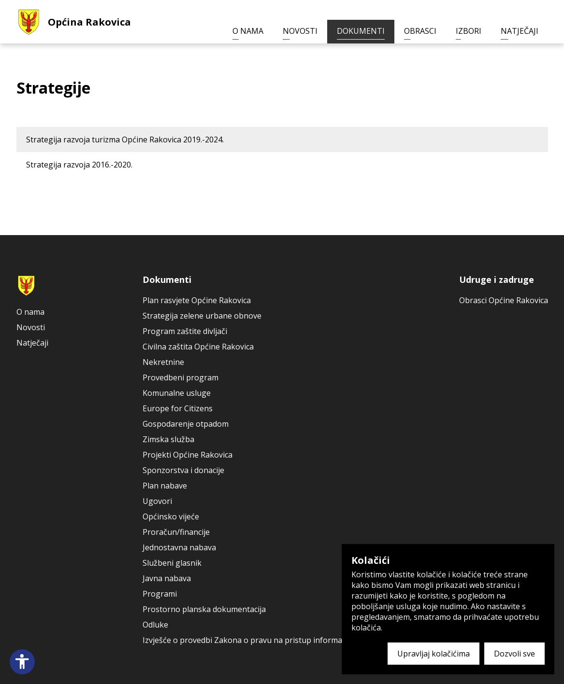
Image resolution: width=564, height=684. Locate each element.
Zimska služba (168, 439)
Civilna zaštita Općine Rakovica (198, 346)
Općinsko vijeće (171, 516)
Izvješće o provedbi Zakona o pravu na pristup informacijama (254, 640)
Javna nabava (167, 578)
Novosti (300, 31)
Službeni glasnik (172, 563)
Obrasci (420, 31)
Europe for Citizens (178, 408)
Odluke (155, 624)
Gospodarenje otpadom (186, 424)
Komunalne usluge (177, 393)
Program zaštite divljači (185, 331)
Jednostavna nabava (179, 547)
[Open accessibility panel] (22, 661)
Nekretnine (163, 362)
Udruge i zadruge (496, 279)
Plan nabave (165, 485)
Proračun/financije (176, 532)
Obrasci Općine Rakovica (503, 300)
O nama (247, 31)
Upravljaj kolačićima (433, 653)
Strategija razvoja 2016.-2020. (79, 164)
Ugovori (157, 501)
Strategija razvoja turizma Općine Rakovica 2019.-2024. (125, 139)
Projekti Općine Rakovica (187, 454)
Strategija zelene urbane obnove (202, 315)
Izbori (468, 31)
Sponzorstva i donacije (183, 470)
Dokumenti (361, 31)
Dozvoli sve (514, 653)
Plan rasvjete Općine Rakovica (197, 300)
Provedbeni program (180, 377)
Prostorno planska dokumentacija (204, 609)
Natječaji (519, 31)
